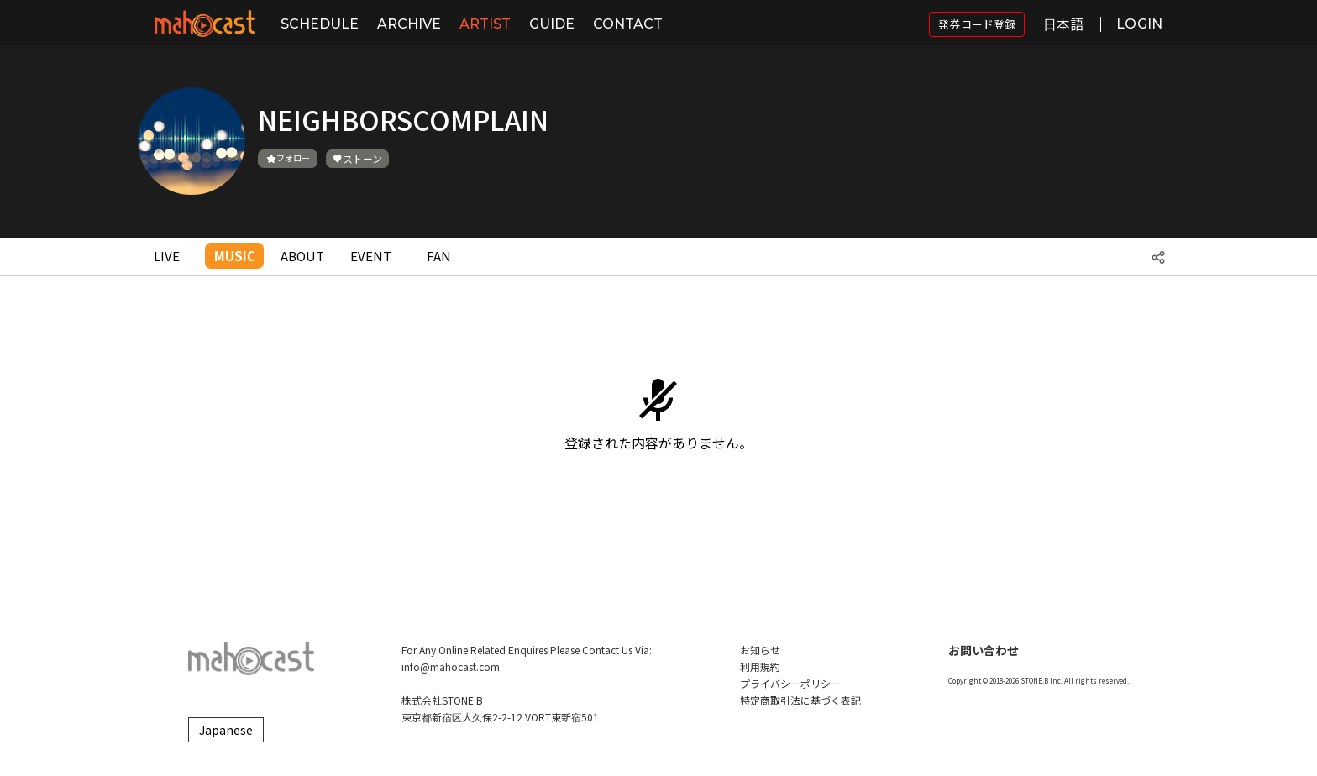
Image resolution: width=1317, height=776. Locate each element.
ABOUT (302, 256)
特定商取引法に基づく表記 (800, 700)
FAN (439, 256)
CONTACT (628, 24)
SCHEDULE (320, 24)
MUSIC (234, 256)
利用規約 (760, 666)
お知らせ (760, 649)
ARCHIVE (409, 24)
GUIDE (552, 24)
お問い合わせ (983, 650)
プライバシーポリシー (790, 683)
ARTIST (485, 24)
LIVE (167, 256)
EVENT (370, 256)
